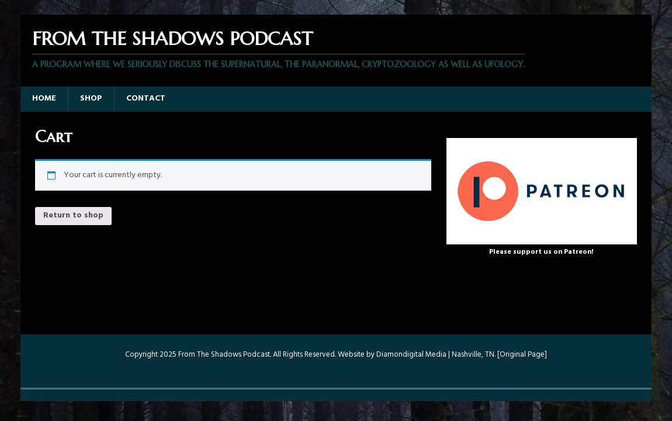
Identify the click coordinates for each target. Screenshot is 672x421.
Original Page (522, 354)
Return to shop (73, 215)
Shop (91, 98)
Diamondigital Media (411, 354)
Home (44, 98)
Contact (145, 98)
